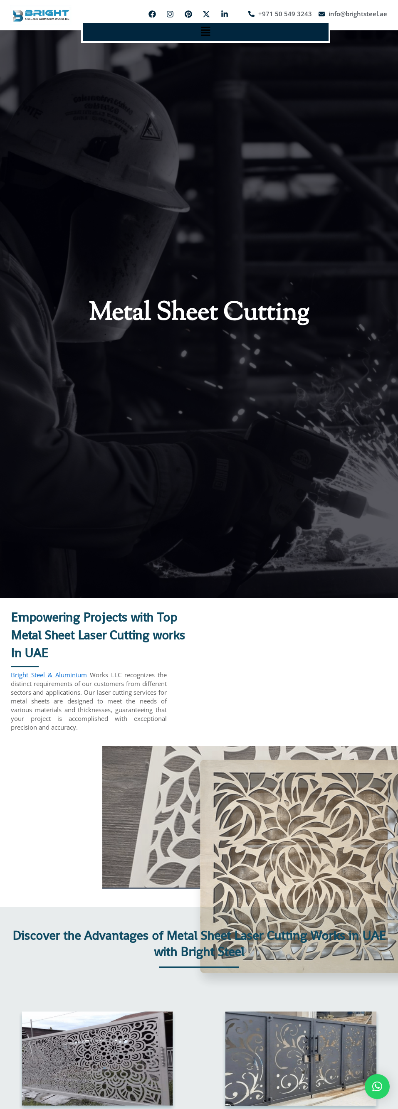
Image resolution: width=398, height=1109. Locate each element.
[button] (205, 32)
